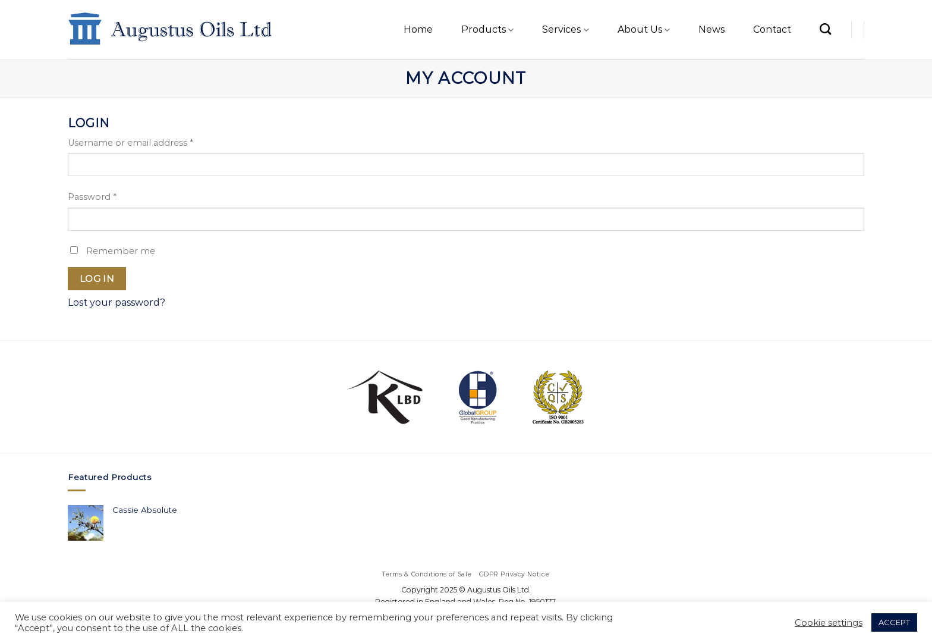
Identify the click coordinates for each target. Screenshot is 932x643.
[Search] (825, 29)
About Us (644, 30)
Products (487, 30)
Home (418, 29)
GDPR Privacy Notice (514, 574)
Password (92, 197)
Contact (772, 29)
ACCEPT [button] (894, 622)
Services (565, 30)
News (711, 29)
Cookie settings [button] (828, 622)
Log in (97, 278)
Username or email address (130, 142)
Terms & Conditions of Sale (427, 574)
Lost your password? (116, 302)
